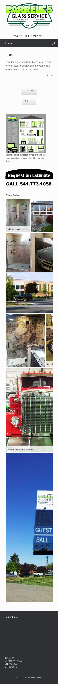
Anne (29, 90)
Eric (29, 101)
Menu (9, 43)
